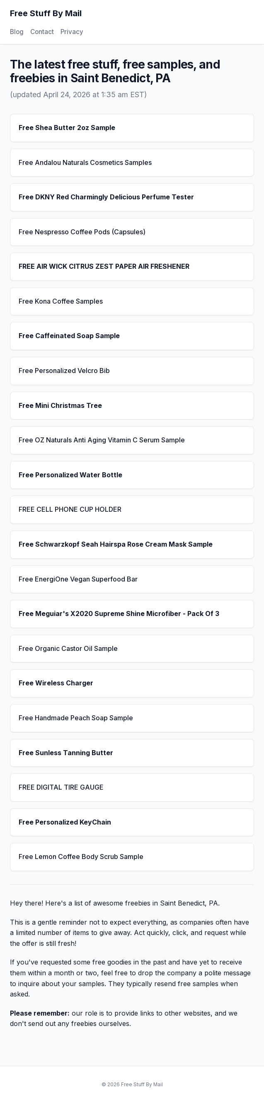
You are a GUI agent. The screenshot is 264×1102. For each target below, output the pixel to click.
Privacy (72, 32)
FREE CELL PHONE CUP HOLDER (70, 509)
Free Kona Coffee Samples (61, 301)
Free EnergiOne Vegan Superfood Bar (78, 579)
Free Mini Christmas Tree (60, 405)
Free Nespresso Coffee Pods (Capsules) (82, 232)
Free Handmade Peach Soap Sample (76, 718)
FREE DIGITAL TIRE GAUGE (61, 787)
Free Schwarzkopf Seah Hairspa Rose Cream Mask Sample (116, 544)
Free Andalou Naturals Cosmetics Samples (85, 162)
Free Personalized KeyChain (65, 822)
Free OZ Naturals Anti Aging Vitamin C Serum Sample (102, 440)
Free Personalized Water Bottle (70, 475)
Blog (17, 32)
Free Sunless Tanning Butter (66, 753)
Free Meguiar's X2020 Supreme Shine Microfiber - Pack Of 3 (119, 613)
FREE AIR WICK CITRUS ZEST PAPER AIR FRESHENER (104, 266)
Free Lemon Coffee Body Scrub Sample (81, 856)
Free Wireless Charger (56, 683)
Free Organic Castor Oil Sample (68, 648)
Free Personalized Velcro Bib (64, 370)
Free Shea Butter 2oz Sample (67, 127)
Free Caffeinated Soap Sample (69, 335)
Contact (42, 32)
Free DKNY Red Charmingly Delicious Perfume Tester (106, 197)
